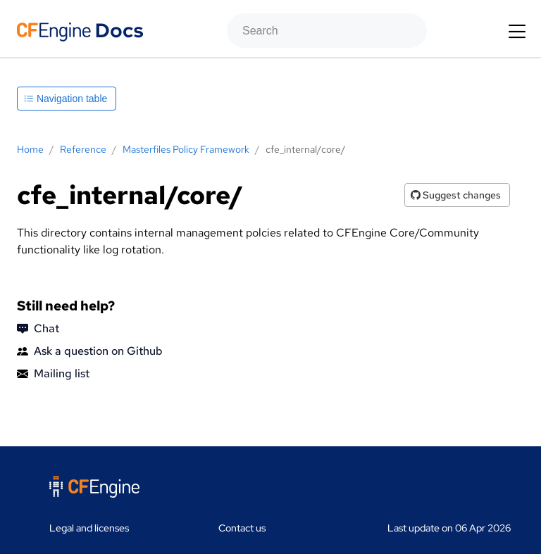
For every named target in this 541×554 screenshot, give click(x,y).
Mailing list (53, 373)
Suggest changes (456, 195)
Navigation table (65, 98)
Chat (38, 328)
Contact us (242, 528)
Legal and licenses (89, 528)
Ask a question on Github (90, 351)
